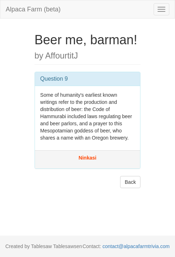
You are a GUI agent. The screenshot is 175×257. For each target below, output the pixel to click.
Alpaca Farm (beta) (33, 9)
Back (130, 182)
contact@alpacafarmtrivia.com (136, 246)
